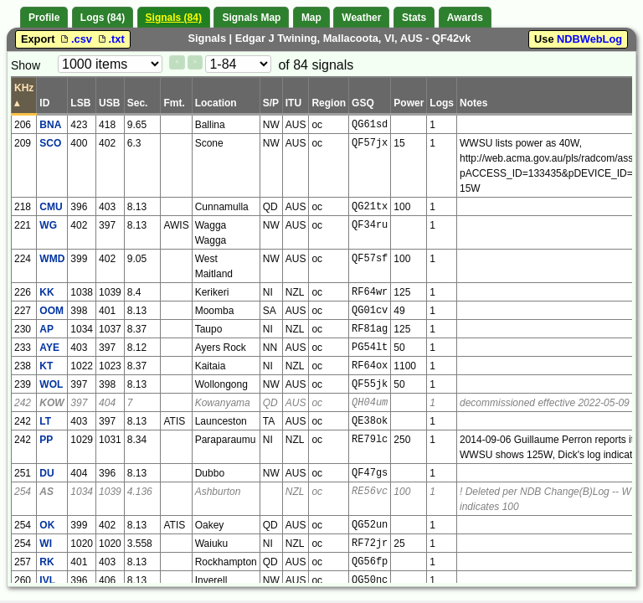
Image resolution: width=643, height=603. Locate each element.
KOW (51, 403)
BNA (50, 125)
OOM (51, 311)
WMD (51, 259)
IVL (47, 580)
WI (45, 543)
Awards (465, 17)
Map (311, 17)
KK (46, 292)
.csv (76, 39)
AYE (49, 347)
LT (45, 421)
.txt (110, 39)
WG (48, 225)
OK (46, 525)
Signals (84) (174, 17)
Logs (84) (102, 17)
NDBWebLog (589, 39)
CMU (50, 207)
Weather (361, 17)
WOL (51, 384)
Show (25, 65)
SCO (50, 143)
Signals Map (251, 17)
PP (46, 440)
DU (46, 473)
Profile (43, 17)
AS (46, 491)
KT (46, 366)
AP (46, 329)
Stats (414, 17)
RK (46, 562)
